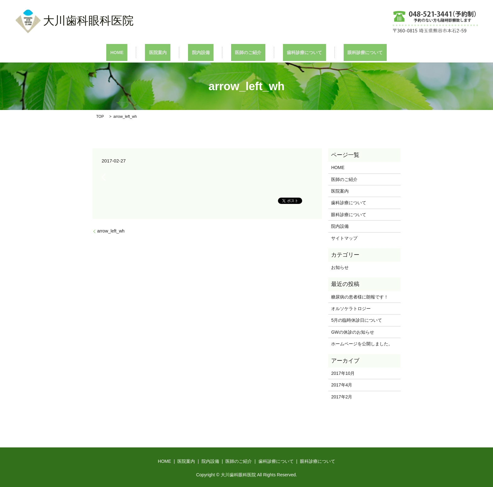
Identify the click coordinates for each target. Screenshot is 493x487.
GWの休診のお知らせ (352, 331)
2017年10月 (343, 372)
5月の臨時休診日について (356, 319)
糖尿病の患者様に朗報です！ (359, 296)
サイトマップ (344, 237)
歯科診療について (292, 52)
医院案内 (169, 52)
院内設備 (204, 52)
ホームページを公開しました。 (362, 343)
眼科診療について (345, 52)
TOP (100, 116)
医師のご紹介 (244, 52)
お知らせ (340, 267)
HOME (136, 52)
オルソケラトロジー (355, 308)
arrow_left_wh (111, 230)
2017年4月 (341, 384)
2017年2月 (341, 396)
